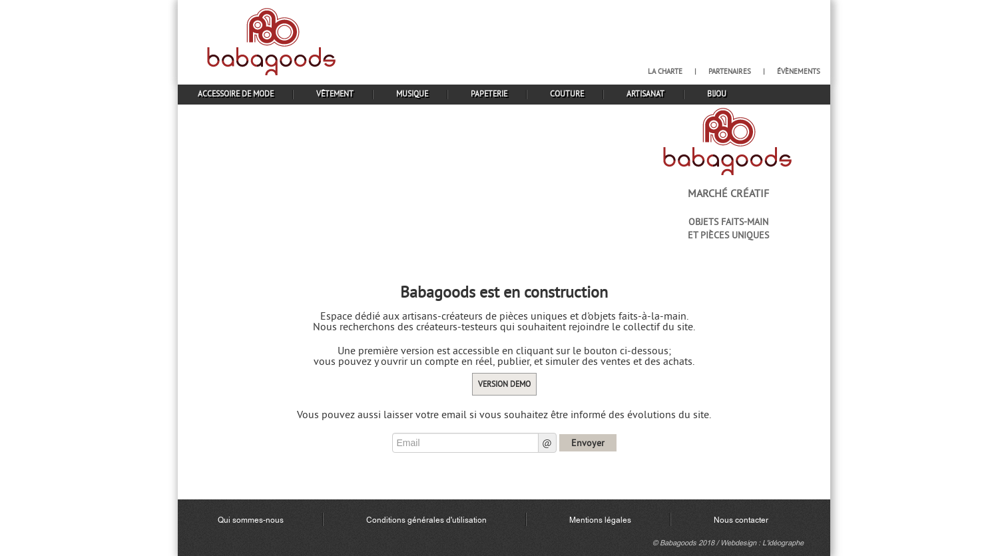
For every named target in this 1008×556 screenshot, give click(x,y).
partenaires (729, 71)
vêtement (335, 94)
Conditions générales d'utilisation (426, 520)
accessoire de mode (236, 94)
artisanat (645, 94)
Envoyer (588, 443)
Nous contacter (741, 520)
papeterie (489, 94)
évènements (798, 71)
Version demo (504, 384)
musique (412, 94)
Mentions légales (600, 520)
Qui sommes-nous (251, 520)
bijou (716, 94)
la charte (665, 71)
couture (567, 94)
